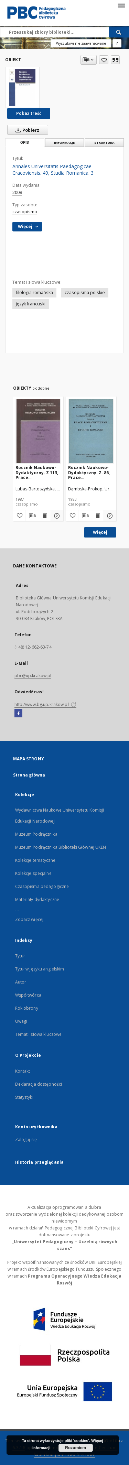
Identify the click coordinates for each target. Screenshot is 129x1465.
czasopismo (24, 212)
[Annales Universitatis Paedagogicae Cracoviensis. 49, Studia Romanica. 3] (22, 87)
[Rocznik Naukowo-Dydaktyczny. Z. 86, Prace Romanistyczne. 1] (91, 431)
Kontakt (22, 1071)
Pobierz (26, 130)
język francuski (30, 304)
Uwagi (21, 1021)
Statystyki (24, 1097)
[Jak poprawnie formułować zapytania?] (116, 43)
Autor (20, 982)
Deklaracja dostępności (38, 1084)
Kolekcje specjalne (33, 873)
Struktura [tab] (104, 142)
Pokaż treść (28, 113)
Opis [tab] (24, 142)
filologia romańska (34, 292)
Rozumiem (75, 1447)
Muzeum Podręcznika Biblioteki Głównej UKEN (60, 847)
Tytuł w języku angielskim (39, 969)
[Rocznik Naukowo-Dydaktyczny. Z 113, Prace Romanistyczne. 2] (38, 431)
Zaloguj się (26, 1139)
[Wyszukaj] (119, 31)
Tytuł (20, 956)
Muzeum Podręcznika (36, 834)
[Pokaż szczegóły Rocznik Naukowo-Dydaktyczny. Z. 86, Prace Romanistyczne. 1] (109, 515)
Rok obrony (26, 1008)
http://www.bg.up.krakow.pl (45, 704)
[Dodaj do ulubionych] (103, 59)
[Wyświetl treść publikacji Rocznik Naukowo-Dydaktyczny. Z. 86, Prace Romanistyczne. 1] (97, 515)
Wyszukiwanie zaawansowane (81, 43)
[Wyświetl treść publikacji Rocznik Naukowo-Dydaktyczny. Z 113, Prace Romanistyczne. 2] (44, 515)
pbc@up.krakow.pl (33, 676)
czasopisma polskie (85, 292)
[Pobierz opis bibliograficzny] (31, 515)
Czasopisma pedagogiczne (42, 886)
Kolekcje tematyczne (35, 860)
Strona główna (29, 775)
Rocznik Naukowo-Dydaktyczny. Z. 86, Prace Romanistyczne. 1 (89, 472)
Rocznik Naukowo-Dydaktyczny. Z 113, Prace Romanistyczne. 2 (36, 472)
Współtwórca (28, 995)
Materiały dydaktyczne (37, 899)
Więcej (100, 532)
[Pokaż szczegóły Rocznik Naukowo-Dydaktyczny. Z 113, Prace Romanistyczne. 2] (56, 515)
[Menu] (121, 5)
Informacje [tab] (64, 142)
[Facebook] (18, 713)
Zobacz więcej (29, 919)
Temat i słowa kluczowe (38, 1034)
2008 (17, 192)
